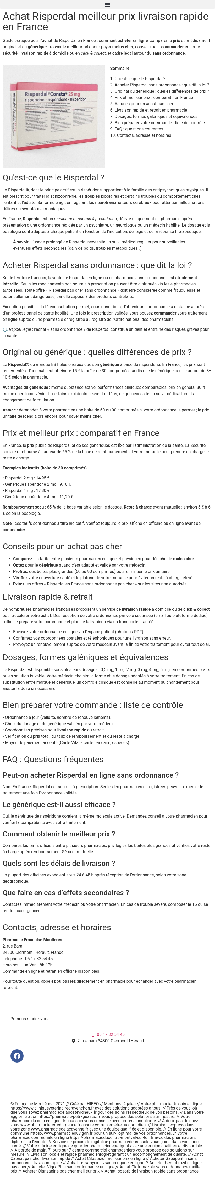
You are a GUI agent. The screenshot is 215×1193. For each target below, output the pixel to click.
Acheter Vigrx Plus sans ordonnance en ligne (72, 1166)
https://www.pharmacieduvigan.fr (61, 1133)
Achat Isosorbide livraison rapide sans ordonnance (152, 1171)
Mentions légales (120, 1103)
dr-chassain (72, 1120)
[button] (107, 4)
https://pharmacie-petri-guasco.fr (69, 1116)
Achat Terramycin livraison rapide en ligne (105, 1162)
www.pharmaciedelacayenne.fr (59, 1129)
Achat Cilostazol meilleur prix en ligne (110, 1158)
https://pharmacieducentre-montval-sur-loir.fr (112, 1137)
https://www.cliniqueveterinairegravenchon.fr (52, 1108)
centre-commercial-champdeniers (103, 1150)
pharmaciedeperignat (109, 1145)
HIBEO (93, 1103)
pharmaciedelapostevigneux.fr (68, 1112)
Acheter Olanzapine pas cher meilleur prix (61, 1171)
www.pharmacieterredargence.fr (50, 1124)
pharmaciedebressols (129, 1141)
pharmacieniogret (94, 1154)
